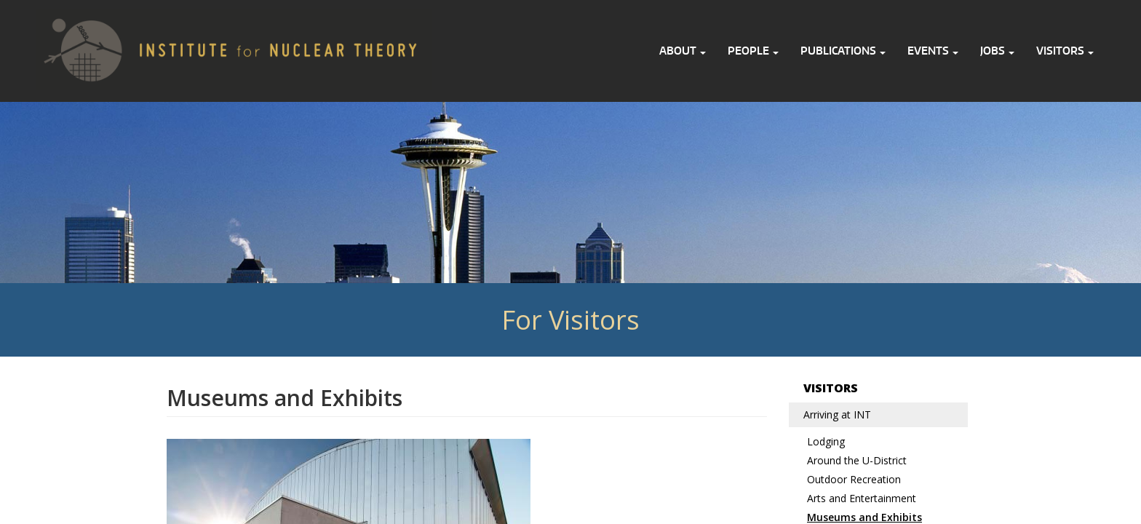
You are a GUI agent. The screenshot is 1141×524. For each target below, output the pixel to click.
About (682, 50)
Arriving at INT (837, 414)
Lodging (826, 441)
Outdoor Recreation (854, 479)
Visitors (1065, 50)
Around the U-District (857, 460)
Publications (843, 50)
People (753, 50)
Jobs (997, 50)
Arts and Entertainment (861, 498)
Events (932, 50)
